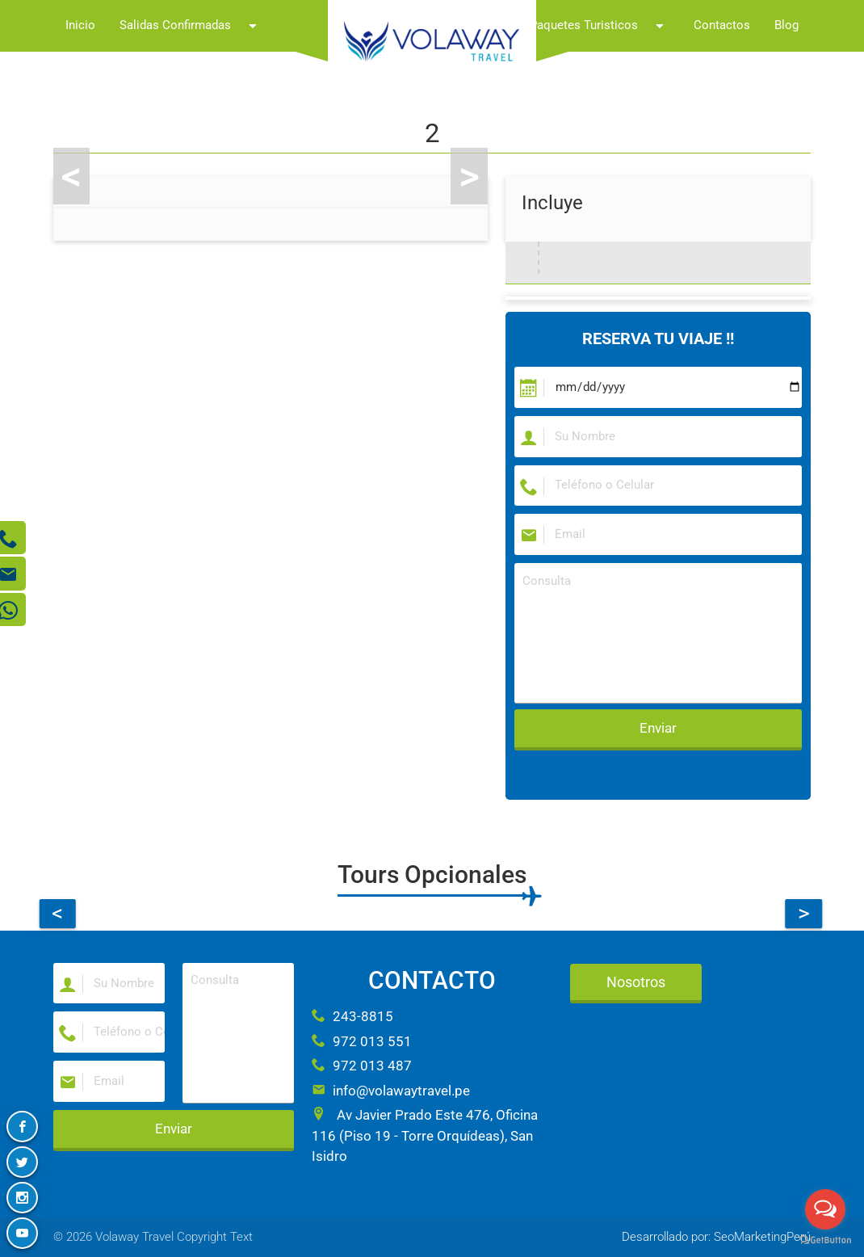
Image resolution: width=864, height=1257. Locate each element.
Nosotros (635, 981)
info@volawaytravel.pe (391, 1091)
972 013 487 (362, 1065)
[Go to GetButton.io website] (825, 1240)
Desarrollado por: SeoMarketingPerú (716, 1237)
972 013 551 (362, 1041)
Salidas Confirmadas (191, 26)
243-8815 (352, 1016)
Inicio (80, 25)
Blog (786, 25)
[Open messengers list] (825, 1209)
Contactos (722, 25)
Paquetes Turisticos (599, 26)
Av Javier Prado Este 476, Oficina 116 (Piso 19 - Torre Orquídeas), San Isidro (425, 1135)
